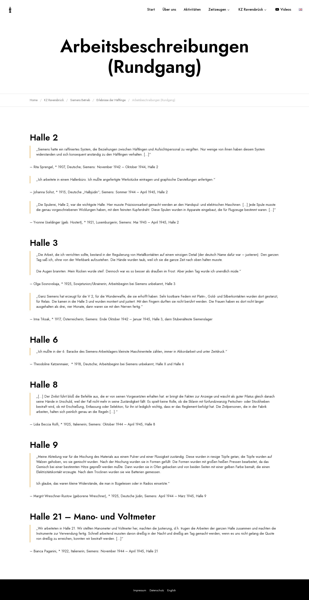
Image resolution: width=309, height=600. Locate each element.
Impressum (139, 590)
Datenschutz (157, 590)
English (171, 590)
